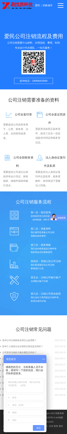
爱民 (37, 5)
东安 (51, 426)
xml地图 (59, 417)
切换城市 (48, 5)
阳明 (56, 426)
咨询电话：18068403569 (34, 80)
